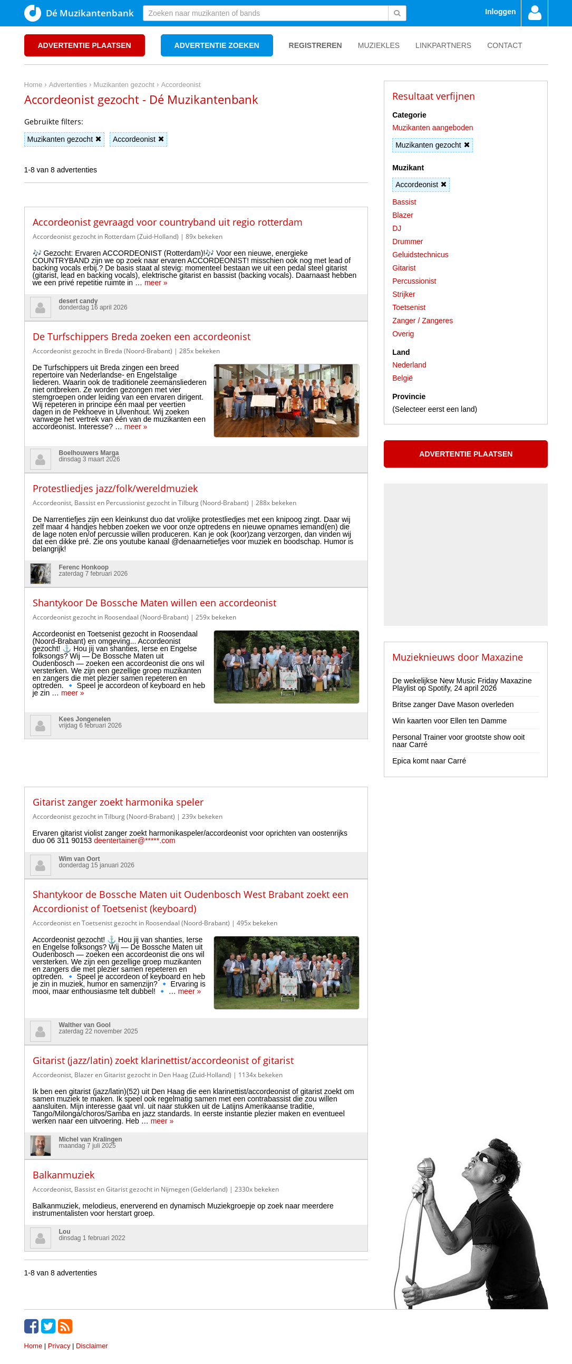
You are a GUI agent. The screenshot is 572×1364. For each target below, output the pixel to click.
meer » (156, 282)
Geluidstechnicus (420, 254)
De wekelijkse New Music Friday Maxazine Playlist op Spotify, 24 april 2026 (462, 684)
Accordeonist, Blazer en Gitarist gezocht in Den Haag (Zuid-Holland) (132, 1027)
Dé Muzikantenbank (79, 13)
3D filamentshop (378, 1353)
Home (33, 1299)
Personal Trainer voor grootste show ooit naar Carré (458, 741)
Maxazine (502, 657)
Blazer (402, 215)
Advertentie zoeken (216, 45)
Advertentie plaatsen (84, 45)
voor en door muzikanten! (318, 1338)
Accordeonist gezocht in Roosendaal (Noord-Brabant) (111, 601)
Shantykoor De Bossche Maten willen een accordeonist (154, 587)
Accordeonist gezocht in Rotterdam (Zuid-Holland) (106, 236)
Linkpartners (443, 45)
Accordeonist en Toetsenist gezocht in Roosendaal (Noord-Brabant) (131, 891)
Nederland (409, 365)
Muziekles (379, 45)
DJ (396, 228)
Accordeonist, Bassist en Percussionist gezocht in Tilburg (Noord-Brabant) (141, 487)
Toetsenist (408, 307)
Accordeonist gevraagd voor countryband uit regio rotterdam (168, 222)
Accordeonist (138, 139)
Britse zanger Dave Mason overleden (452, 704)
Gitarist (403, 268)
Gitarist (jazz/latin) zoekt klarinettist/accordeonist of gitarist (163, 1013)
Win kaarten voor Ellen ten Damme (449, 721)
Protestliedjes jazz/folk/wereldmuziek (115, 473)
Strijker (403, 294)
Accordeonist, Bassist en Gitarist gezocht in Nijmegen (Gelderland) (130, 1142)
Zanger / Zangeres (422, 320)
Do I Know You (325, 1353)
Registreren (315, 45)
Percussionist (414, 281)
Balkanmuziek (63, 1127)
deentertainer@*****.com (134, 809)
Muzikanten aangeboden (432, 127)
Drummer (407, 241)
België (402, 378)
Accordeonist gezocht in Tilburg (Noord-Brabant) (104, 784)
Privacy (59, 1299)
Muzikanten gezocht (64, 139)
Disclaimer (92, 1299)
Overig (403, 334)
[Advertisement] (196, 723)
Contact (504, 45)
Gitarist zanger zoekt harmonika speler (118, 770)
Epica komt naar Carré (429, 761)
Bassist (404, 202)
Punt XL (286, 1353)
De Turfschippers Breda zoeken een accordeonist (141, 336)
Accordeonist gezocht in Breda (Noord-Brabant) (102, 350)
